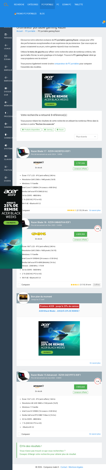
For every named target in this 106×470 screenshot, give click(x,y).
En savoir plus (94, 210)
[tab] (6, 36)
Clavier (8, 157)
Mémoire (8, 104)
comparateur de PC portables (66, 64)
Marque (8, 68)
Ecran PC (66, 4)
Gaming (48, 129)
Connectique (8, 136)
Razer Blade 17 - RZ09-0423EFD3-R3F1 (51, 151)
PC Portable (47, 4)
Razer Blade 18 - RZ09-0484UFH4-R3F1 (51, 222)
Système (8, 147)
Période (8, 36)
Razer (60, 129)
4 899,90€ (80, 234)
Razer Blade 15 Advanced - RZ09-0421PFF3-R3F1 (56, 375)
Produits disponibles (31, 129)
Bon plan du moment (41, 296)
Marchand (8, 79)
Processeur (8, 114)
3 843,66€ (80, 387)
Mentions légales (76, 467)
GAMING (8, 125)
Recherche (19, 4)
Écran (7, 57)
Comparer (26, 210)
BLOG (42, 14)
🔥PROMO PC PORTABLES (25, 14)
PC (58, 4)
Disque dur (7, 91)
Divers (7, 179)
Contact (64, 467)
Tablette (78, 4)
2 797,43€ (80, 163)
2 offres (97, 285)
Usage (7, 47)
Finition (8, 168)
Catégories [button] (32, 4)
